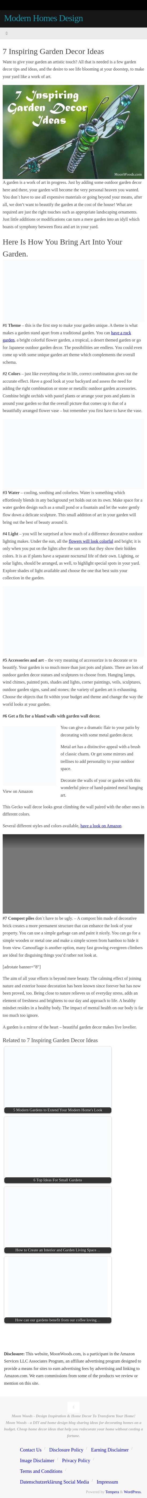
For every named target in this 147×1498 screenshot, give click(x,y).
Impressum (107, 1482)
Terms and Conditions (41, 1471)
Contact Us (31, 1450)
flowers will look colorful (91, 541)
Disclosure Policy (66, 1450)
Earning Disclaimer (110, 1450)
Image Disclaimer (37, 1460)
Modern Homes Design (43, 18)
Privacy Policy (76, 1460)
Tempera (112, 1492)
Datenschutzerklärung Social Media (54, 1482)
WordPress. (133, 1492)
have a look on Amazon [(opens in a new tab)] (101, 826)
